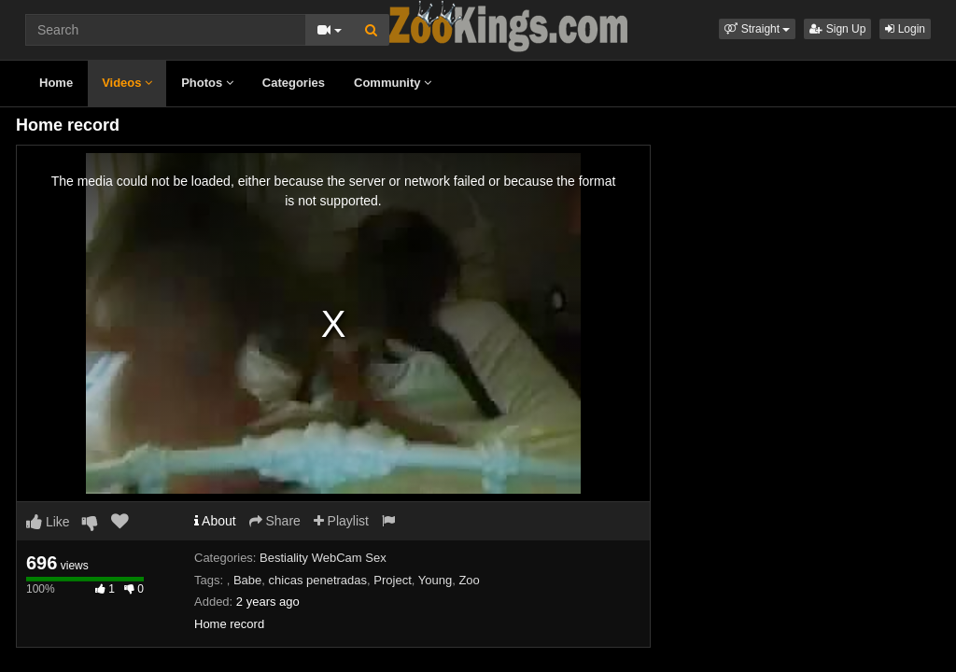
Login (905, 28)
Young (435, 580)
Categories (293, 83)
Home (56, 83)
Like (48, 521)
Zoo (468, 580)
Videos (127, 83)
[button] (757, 29)
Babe (247, 580)
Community (392, 83)
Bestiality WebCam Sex (323, 558)
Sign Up (837, 28)
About (215, 520)
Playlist (341, 520)
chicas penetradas (318, 580)
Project (392, 580)
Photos (207, 83)
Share (275, 520)
